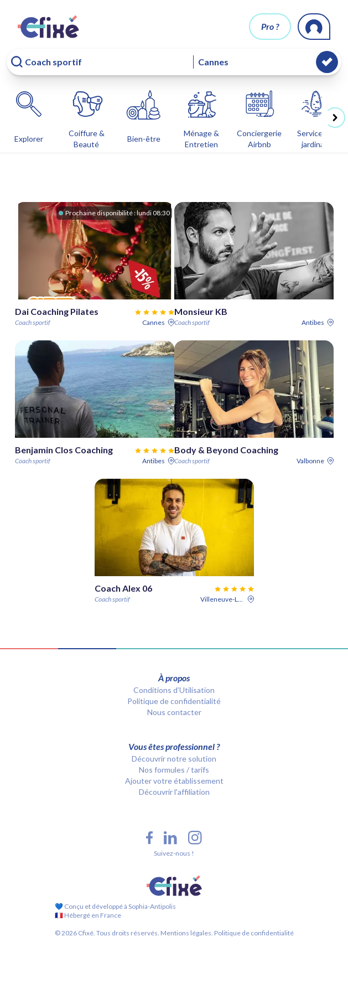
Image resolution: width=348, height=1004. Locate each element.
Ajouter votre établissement (174, 780)
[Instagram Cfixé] (195, 838)
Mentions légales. (186, 933)
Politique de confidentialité (174, 701)
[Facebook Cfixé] (149, 837)
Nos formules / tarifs (174, 769)
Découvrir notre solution (174, 758)
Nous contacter (174, 712)
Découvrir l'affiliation (174, 791)
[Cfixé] (48, 26)
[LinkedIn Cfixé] (170, 838)
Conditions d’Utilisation (174, 690)
